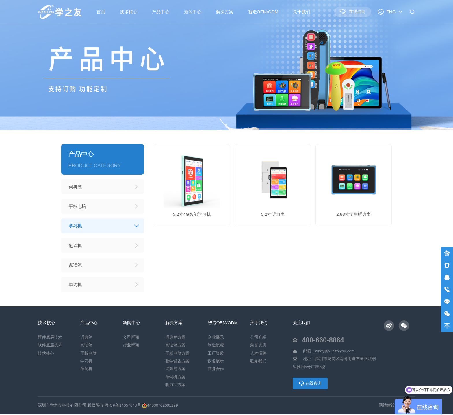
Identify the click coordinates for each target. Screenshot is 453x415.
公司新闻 (131, 338)
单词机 (86, 370)
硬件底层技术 (50, 338)
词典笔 (86, 338)
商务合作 (216, 370)
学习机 (86, 362)
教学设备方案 (177, 362)
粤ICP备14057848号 (123, 406)
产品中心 (160, 11)
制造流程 (216, 346)
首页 (100, 11)
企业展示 (216, 338)
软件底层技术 (50, 346)
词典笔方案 (175, 338)
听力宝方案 (175, 385)
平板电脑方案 (177, 354)
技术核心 (128, 11)
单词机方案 (175, 378)
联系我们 (258, 362)
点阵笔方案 (175, 370)
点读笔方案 (175, 346)
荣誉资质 (258, 346)
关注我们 (301, 323)
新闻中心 (192, 11)
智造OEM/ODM (263, 11)
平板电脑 (88, 354)
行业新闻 (131, 346)
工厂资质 (216, 354)
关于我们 (301, 11)
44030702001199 (160, 406)
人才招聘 (258, 354)
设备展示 (216, 362)
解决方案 (224, 11)
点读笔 (86, 346)
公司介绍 (258, 338)
